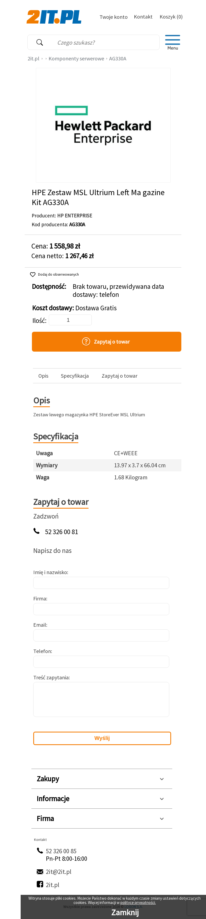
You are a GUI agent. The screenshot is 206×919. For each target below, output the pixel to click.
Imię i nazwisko (50, 572)
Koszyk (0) (171, 16)
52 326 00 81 (61, 531)
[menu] (173, 42)
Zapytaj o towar (119, 376)
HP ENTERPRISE (74, 215)
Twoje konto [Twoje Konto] (114, 16)
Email (39, 624)
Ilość (38, 320)
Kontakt (143, 16)
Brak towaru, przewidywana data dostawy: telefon (118, 290)
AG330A (117, 58)
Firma (39, 598)
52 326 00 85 (61, 851)
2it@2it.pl (58, 872)
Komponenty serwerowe (76, 58)
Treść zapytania (51, 677)
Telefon (42, 651)
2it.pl (33, 58)
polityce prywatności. (138, 902)
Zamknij (125, 912)
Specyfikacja (75, 376)
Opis (43, 376)
